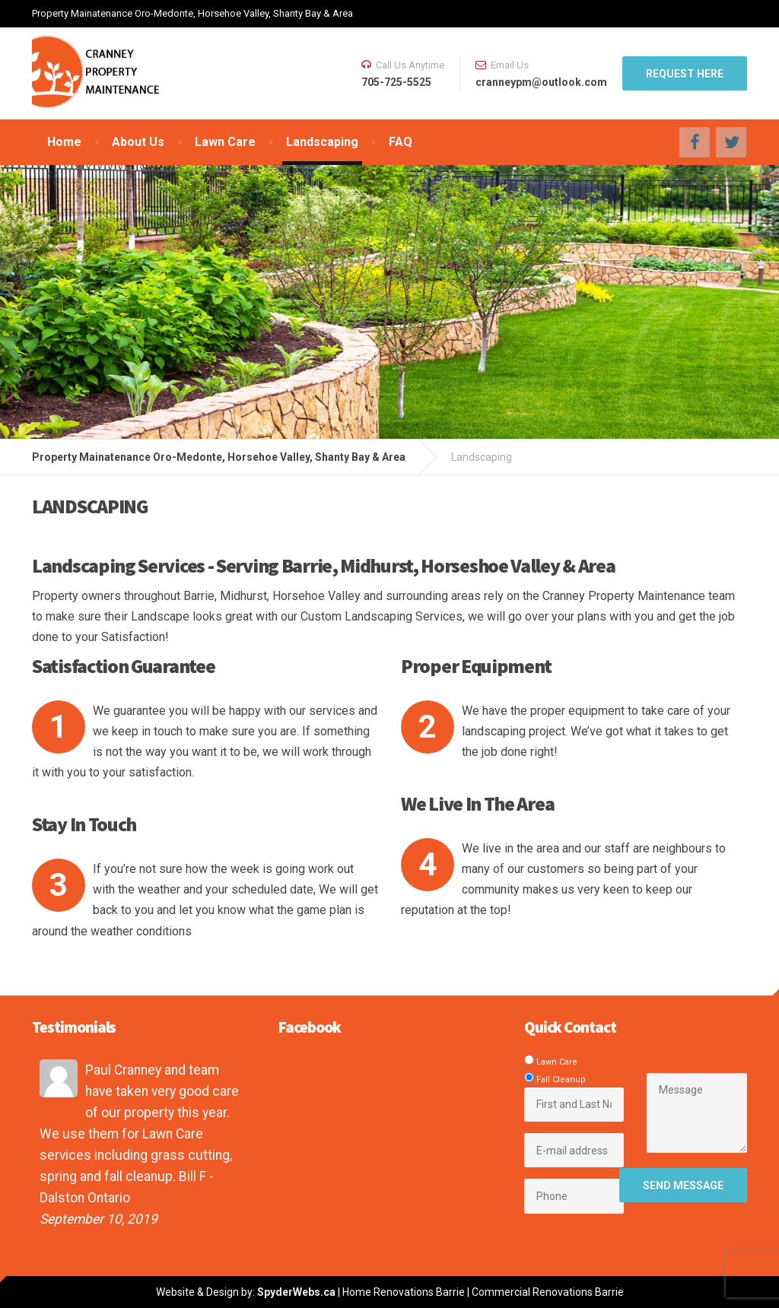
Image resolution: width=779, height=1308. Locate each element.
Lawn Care (225, 142)
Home (64, 142)
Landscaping (322, 142)
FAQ (400, 142)
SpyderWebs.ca (296, 1292)
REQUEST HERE (684, 74)
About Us (138, 142)
